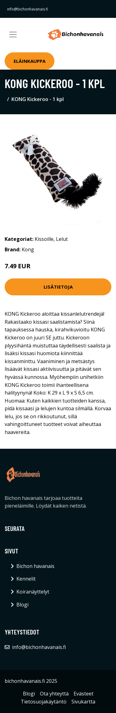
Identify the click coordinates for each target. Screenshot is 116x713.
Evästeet (83, 693)
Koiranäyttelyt (32, 591)
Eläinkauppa (29, 61)
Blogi (22, 604)
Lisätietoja (58, 287)
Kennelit (26, 578)
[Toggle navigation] (13, 34)
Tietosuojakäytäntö (44, 701)
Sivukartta (83, 701)
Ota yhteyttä (54, 693)
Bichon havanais (35, 566)
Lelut (62, 239)
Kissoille (44, 239)
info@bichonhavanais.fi (27, 9)
